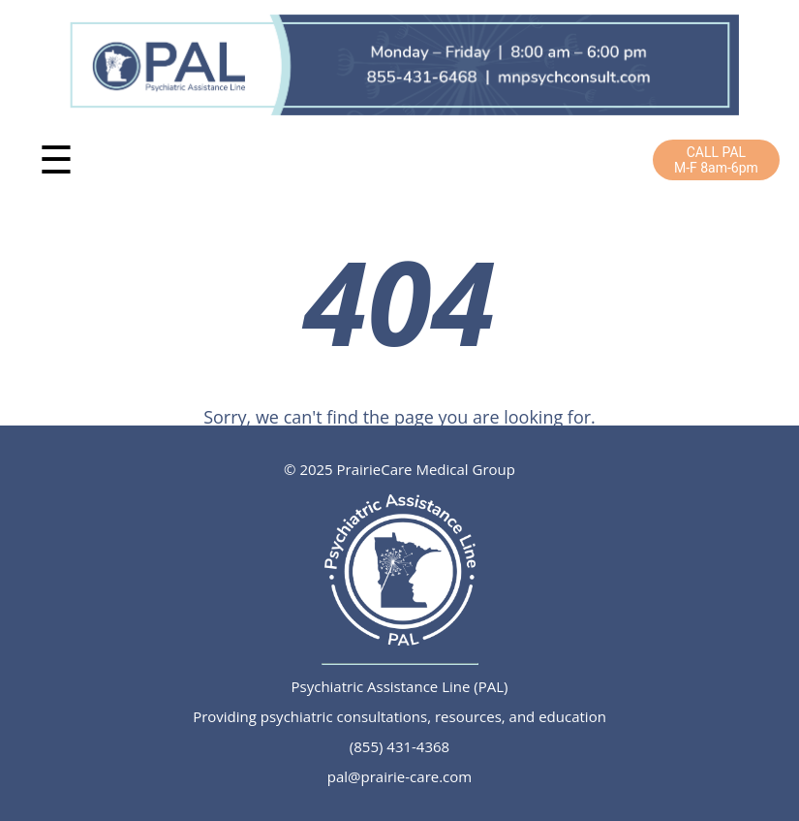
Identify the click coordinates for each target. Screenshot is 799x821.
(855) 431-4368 (399, 746)
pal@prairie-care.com (399, 776)
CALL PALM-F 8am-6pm (716, 159)
